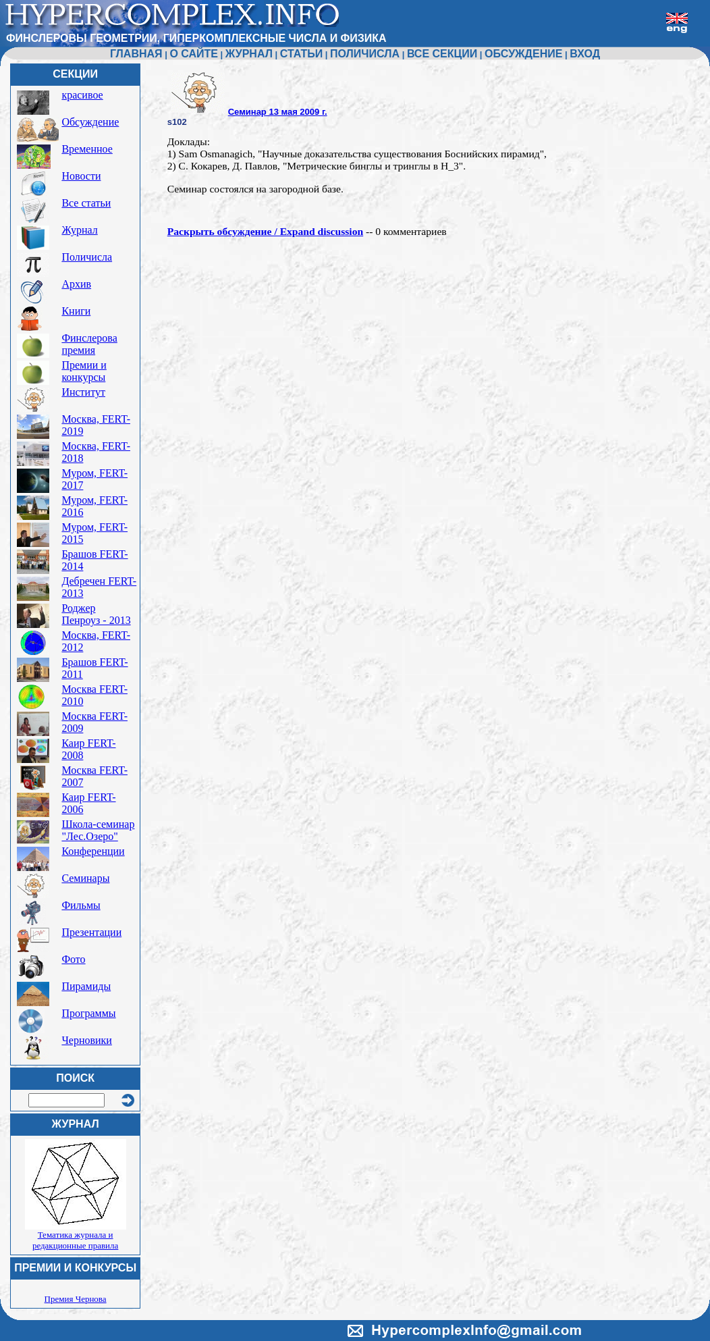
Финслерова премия (89, 344)
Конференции (92, 851)
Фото (73, 959)
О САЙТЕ (193, 53)
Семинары (85, 878)
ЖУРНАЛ (249, 53)
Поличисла (86, 257)
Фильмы (80, 905)
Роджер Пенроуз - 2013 (95, 614)
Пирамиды (86, 986)
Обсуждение (90, 122)
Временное (86, 149)
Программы (88, 1013)
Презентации (91, 932)
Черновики (86, 1040)
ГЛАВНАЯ (136, 53)
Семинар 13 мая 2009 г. (277, 112)
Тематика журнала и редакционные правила (75, 1240)
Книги (75, 311)
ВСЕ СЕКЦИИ (442, 53)
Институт (83, 392)
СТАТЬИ (301, 53)
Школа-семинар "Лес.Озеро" (97, 830)
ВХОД (585, 53)
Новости (81, 176)
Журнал (79, 230)
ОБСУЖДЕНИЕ (523, 53)
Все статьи (86, 203)
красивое (82, 95)
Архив (76, 284)
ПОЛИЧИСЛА (365, 53)
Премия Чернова (76, 1299)
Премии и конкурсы (83, 371)
